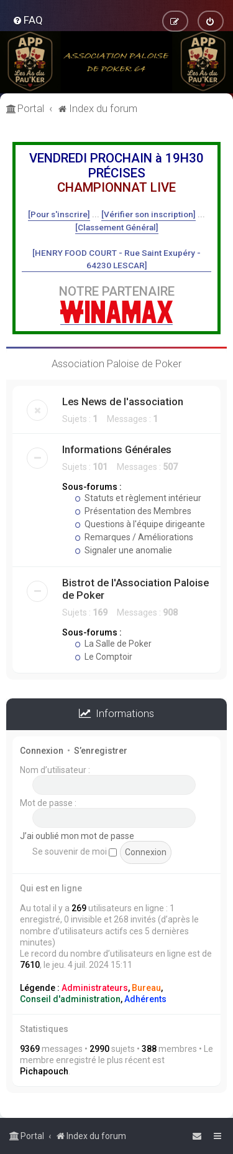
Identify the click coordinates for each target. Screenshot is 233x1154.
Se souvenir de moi (74, 851)
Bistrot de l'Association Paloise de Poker (135, 588)
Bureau (146, 988)
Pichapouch (44, 1071)
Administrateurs (95, 988)
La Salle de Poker (113, 644)
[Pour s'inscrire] (59, 214)
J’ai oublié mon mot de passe (77, 836)
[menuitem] (27, 20)
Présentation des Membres (133, 511)
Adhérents (145, 999)
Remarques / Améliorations (134, 537)
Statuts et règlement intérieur (138, 498)
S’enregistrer (100, 751)
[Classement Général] (116, 227)
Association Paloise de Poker (116, 363)
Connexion (41, 751)
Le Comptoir (103, 657)
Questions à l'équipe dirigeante (140, 524)
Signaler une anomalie (123, 550)
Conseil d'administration (70, 999)
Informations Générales (116, 449)
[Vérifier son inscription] (148, 214)
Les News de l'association (122, 401)
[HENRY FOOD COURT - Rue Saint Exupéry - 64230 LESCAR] (116, 259)
